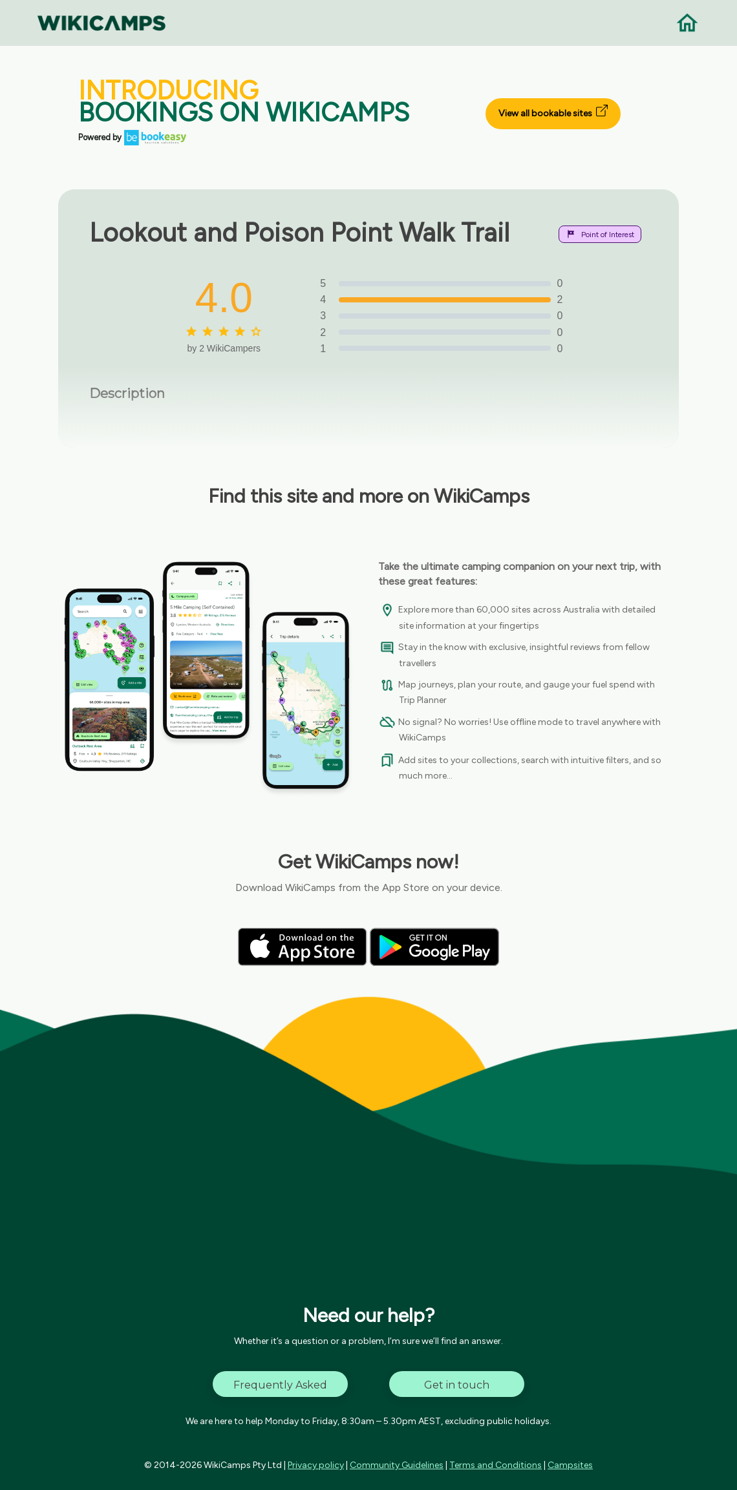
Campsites (570, 1465)
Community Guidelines (396, 1465)
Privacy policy (316, 1465)
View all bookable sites (553, 112)
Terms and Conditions (495, 1465)
